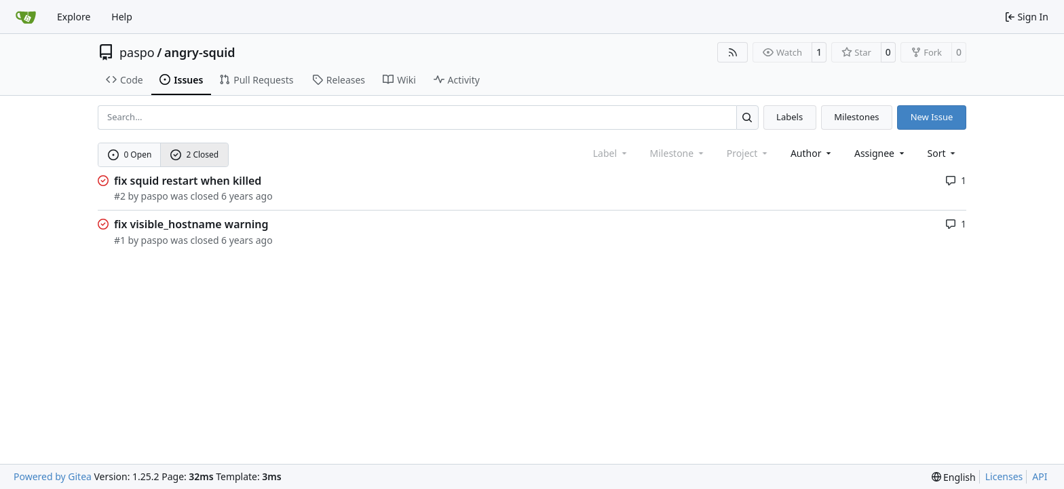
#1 (120, 240)
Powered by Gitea (53, 476)
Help (121, 16)
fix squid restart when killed (187, 180)
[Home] (26, 17)
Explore (73, 16)
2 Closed (194, 154)
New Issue (932, 117)
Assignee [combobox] (880, 153)
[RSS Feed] (732, 52)
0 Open (130, 154)
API (1039, 476)
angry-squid (199, 52)
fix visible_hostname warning (191, 224)
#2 (120, 195)
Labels (789, 117)
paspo (137, 52)
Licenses (1004, 476)
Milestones (856, 117)
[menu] (943, 153)
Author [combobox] (812, 153)
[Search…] (747, 117)
